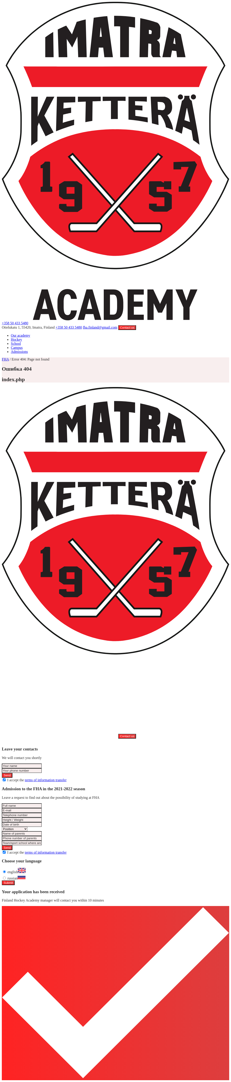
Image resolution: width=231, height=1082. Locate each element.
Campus (17, 348)
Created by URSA (116, 740)
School (16, 343)
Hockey (16, 339)
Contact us (127, 327)
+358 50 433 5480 (15, 323)
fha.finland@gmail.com (100, 327)
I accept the (37, 780)
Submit (8, 882)
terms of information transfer (46, 780)
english (16, 872)
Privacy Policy (92, 740)
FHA (5, 359)
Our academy (20, 335)
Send (7, 775)
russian (16, 878)
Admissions (19, 352)
